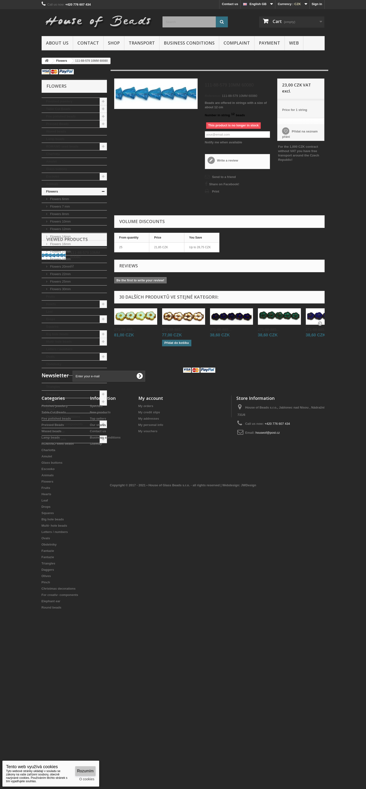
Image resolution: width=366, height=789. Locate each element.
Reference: (213, 96)
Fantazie (52, 371)
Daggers (52, 394)
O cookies (86, 779)
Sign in (317, 4)
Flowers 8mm (59, 214)
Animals (52, 184)
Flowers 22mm (60, 274)
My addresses (148, 560)
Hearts (51, 304)
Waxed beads (56, 131)
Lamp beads (55, 139)
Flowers (52, 191)
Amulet (51, 161)
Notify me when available (223, 142)
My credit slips (149, 554)
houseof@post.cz (267, 574)
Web (294, 43)
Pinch (50, 409)
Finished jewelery (59, 101)
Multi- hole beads (59, 341)
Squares (52, 326)
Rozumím (85, 771)
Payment (269, 43)
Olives (51, 401)
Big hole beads (57, 334)
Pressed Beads (57, 124)
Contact (88, 43)
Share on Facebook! (224, 184)
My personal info (150, 567)
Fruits (50, 296)
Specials (96, 548)
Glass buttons (56, 169)
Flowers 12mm (60, 229)
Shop (114, 43)
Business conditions (189, 43)
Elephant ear (55, 431)
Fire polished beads (61, 116)
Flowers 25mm (60, 281)
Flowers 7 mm (59, 206)
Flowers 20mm (60, 266)
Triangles (53, 386)
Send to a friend (224, 177)
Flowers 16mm (60, 244)
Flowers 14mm (60, 236)
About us (57, 43)
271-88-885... (125, 329)
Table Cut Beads (58, 109)
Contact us (230, 4)
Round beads (56, 439)
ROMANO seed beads (62, 146)
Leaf (49, 311)
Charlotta (53, 154)
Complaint (237, 43)
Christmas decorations (63, 416)
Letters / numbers (59, 349)
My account (150, 540)
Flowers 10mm (60, 221)
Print (215, 191)
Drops (50, 319)
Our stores (98, 567)
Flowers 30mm (60, 289)
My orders (145, 548)
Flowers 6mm (59, 199)
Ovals (50, 356)
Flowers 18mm (60, 259)
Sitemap (96, 586)
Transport (142, 43)
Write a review (227, 160)
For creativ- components (64, 424)
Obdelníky (53, 364)
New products (100, 554)
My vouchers (147, 573)
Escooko (52, 176)
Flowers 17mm (60, 251)
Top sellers (98, 560)
